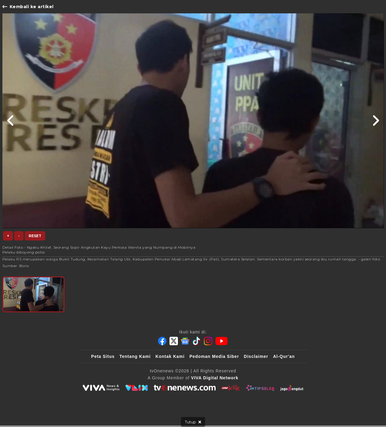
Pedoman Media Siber (214, 356)
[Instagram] (208, 341)
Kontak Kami (170, 356)
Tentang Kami (135, 356)
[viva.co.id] (101, 388)
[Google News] (185, 341)
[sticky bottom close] (193, 422)
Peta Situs (103, 356)
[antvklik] (231, 388)
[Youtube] (221, 341)
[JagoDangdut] (291, 388)
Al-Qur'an (284, 356)
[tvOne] (185, 388)
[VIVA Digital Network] (215, 377)
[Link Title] (10, 120)
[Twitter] (173, 341)
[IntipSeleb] (260, 388)
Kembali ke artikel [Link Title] (28, 6)
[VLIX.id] (136, 388)
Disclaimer (256, 356)
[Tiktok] (196, 341)
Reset (35, 236)
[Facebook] (162, 341)
